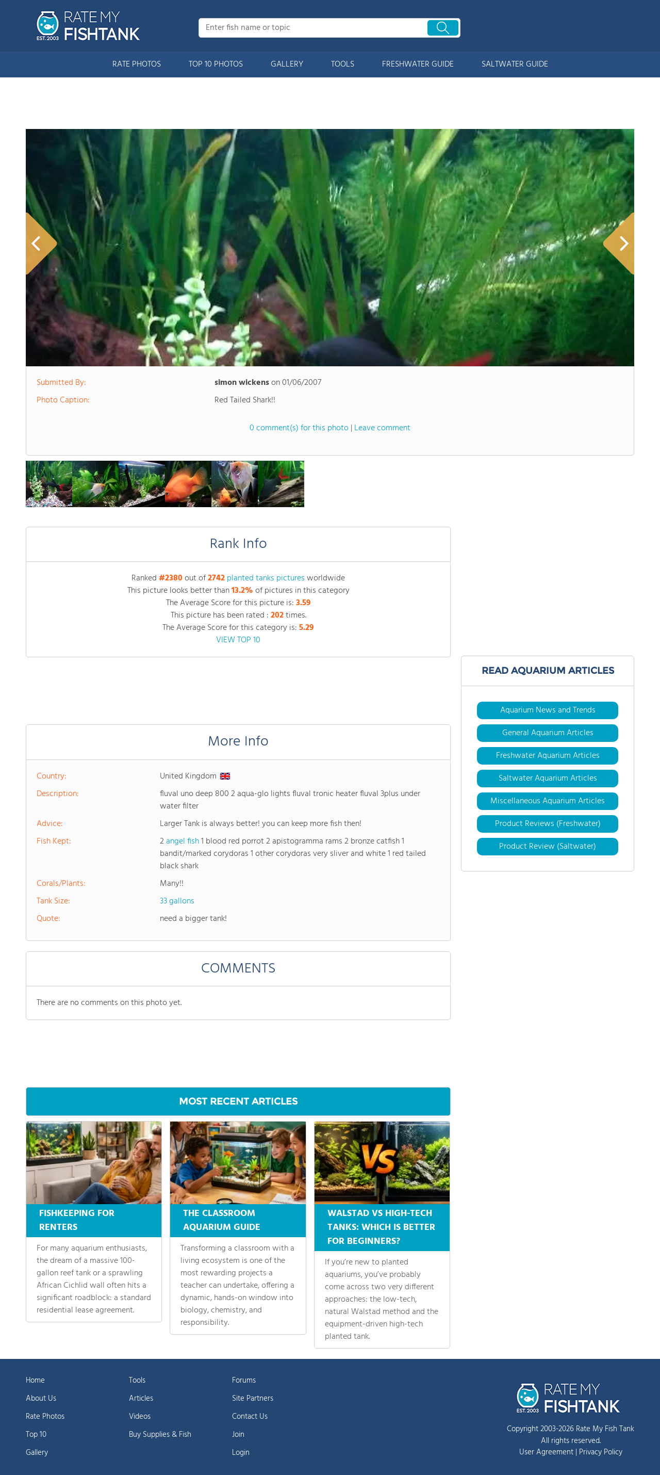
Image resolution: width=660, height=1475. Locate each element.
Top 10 (36, 1435)
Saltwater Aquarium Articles (548, 778)
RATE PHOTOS (136, 64)
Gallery (37, 1453)
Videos (140, 1417)
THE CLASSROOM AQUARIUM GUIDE (221, 1221)
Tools (137, 1380)
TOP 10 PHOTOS (216, 64)
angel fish (182, 841)
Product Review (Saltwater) (547, 846)
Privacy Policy (600, 1452)
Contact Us (250, 1417)
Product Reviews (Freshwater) (548, 824)
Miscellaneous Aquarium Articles (547, 801)
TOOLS (342, 64)
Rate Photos (45, 1417)
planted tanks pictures (266, 578)
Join (238, 1435)
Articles (141, 1398)
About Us (41, 1398)
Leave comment (382, 428)
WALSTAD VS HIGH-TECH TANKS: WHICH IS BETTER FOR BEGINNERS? (381, 1228)
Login (241, 1453)
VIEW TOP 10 (238, 640)
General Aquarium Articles (547, 733)
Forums (244, 1380)
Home (35, 1380)
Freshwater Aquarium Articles (548, 756)
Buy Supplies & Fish (160, 1435)
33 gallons (177, 901)
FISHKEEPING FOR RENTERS (76, 1221)
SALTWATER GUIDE (515, 64)
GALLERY (287, 64)
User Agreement (546, 1452)
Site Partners (252, 1398)
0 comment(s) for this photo (299, 428)
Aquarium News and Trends (548, 710)
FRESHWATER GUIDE (418, 64)
